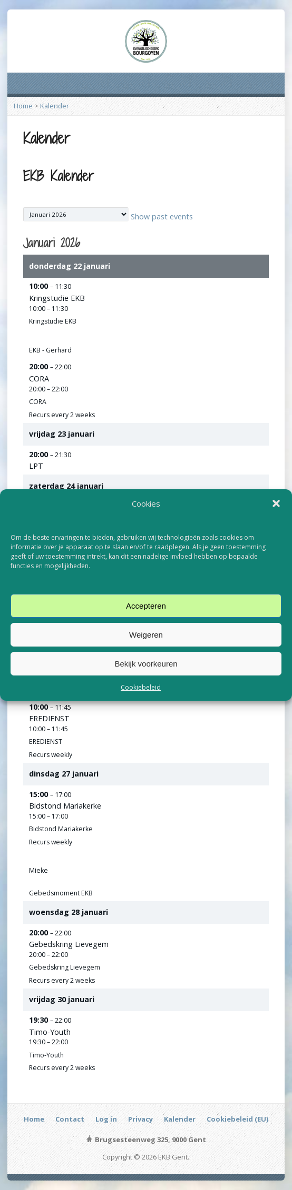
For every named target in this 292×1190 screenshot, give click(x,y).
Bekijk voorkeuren (145, 663)
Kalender (54, 105)
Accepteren (146, 605)
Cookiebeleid (141, 687)
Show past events (162, 216)
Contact (69, 1119)
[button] (276, 503)
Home (23, 105)
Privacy (140, 1119)
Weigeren (146, 634)
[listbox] (76, 214)
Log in (106, 1119)
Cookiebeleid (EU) (237, 1119)
